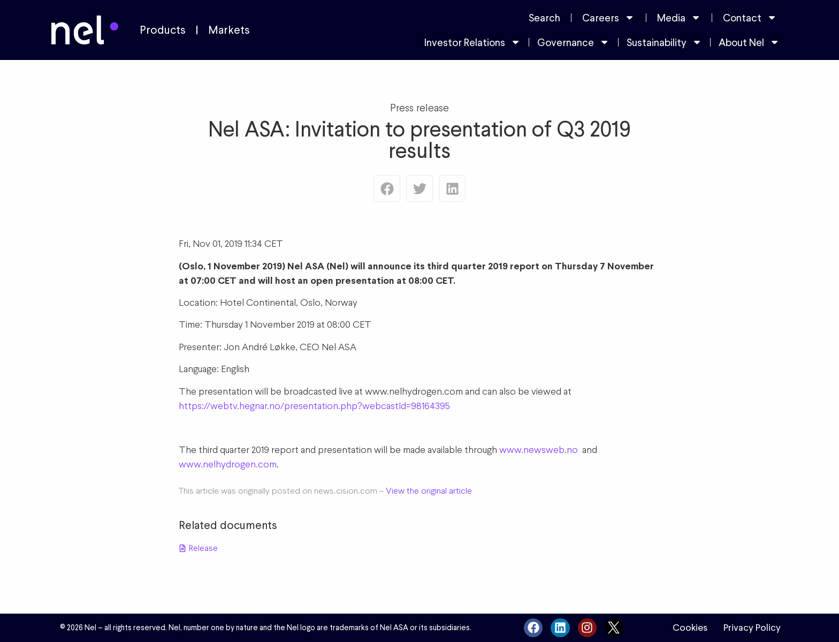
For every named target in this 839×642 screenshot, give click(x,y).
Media (679, 17)
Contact (750, 17)
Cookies (690, 627)
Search (544, 18)
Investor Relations (472, 42)
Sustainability (664, 42)
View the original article (429, 490)
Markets (229, 29)
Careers (608, 17)
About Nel (749, 42)
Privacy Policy (752, 627)
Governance (573, 42)
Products (163, 29)
